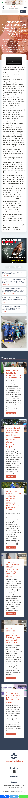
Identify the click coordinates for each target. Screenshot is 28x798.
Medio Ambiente (6, 293)
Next (24, 250)
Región (7, 275)
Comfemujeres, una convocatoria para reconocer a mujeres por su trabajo (13, 697)
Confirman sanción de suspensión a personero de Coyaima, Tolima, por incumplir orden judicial (13, 635)
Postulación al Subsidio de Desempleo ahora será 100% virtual (13, 374)
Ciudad (4, 275)
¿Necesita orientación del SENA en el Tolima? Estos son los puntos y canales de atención (13, 569)
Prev (3, 250)
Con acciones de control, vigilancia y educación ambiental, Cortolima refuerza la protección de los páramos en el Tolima (13, 500)
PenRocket (13, 793)
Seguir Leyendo (11, 413)
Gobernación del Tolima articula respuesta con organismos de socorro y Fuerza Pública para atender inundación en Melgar (13, 437)
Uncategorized (5, 284)
